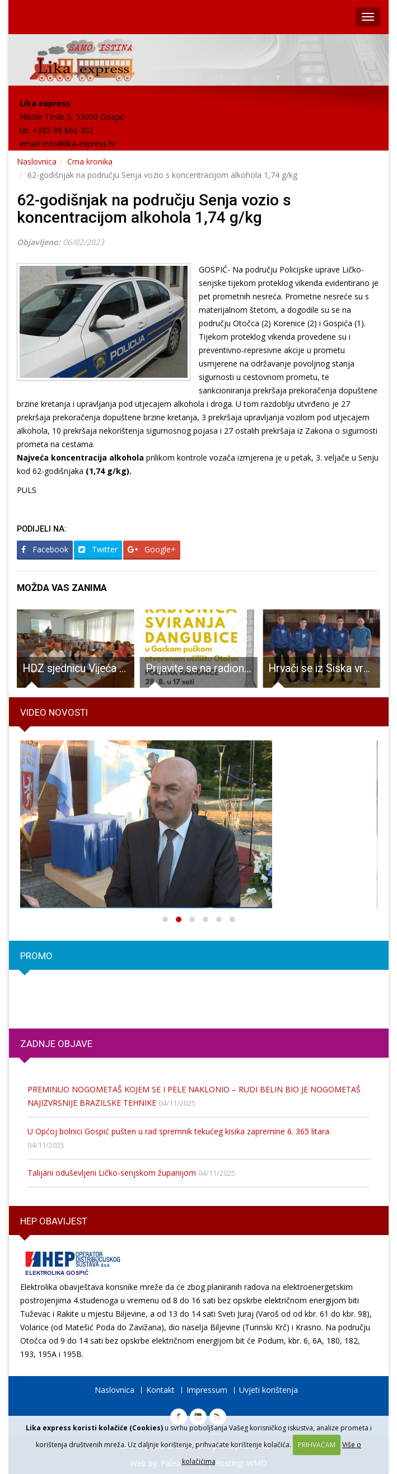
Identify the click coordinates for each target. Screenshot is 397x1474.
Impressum (206, 1389)
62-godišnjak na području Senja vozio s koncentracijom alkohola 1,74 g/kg (154, 209)
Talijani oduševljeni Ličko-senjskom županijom (111, 1172)
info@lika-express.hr (79, 143)
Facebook (44, 549)
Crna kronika (90, 161)
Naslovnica (37, 161)
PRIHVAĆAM (316, 1444)
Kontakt (160, 1389)
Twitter (98, 549)
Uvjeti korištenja (268, 1389)
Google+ (152, 549)
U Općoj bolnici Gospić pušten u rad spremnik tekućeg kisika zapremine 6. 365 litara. (179, 1131)
